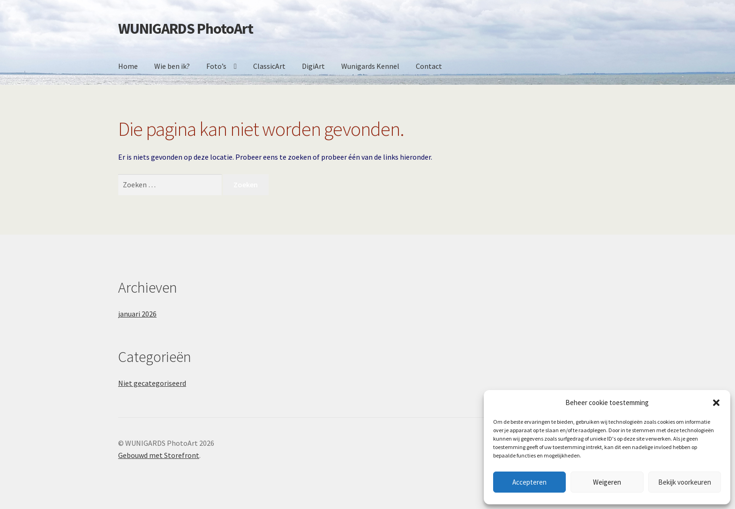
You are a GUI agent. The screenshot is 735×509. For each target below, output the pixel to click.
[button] (716, 402)
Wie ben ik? (172, 66)
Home (128, 66)
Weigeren (607, 482)
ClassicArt (269, 66)
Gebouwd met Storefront (158, 455)
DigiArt (313, 66)
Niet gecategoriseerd (152, 383)
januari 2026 (137, 313)
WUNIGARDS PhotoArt (185, 28)
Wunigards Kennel (370, 66)
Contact (429, 66)
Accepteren (529, 482)
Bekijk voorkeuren (684, 482)
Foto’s (216, 66)
